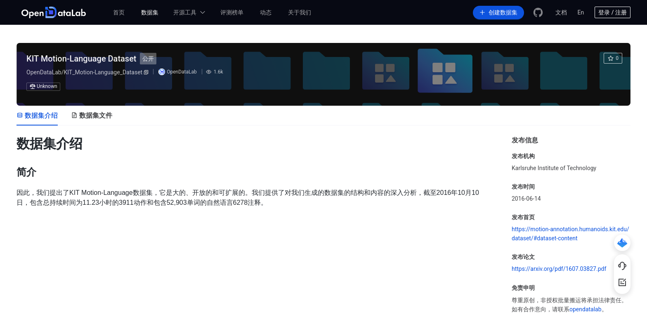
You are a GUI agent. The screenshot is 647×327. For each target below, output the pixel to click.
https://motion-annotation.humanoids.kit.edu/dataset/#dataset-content (570, 234)
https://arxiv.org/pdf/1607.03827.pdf (559, 268)
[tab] (37, 116)
